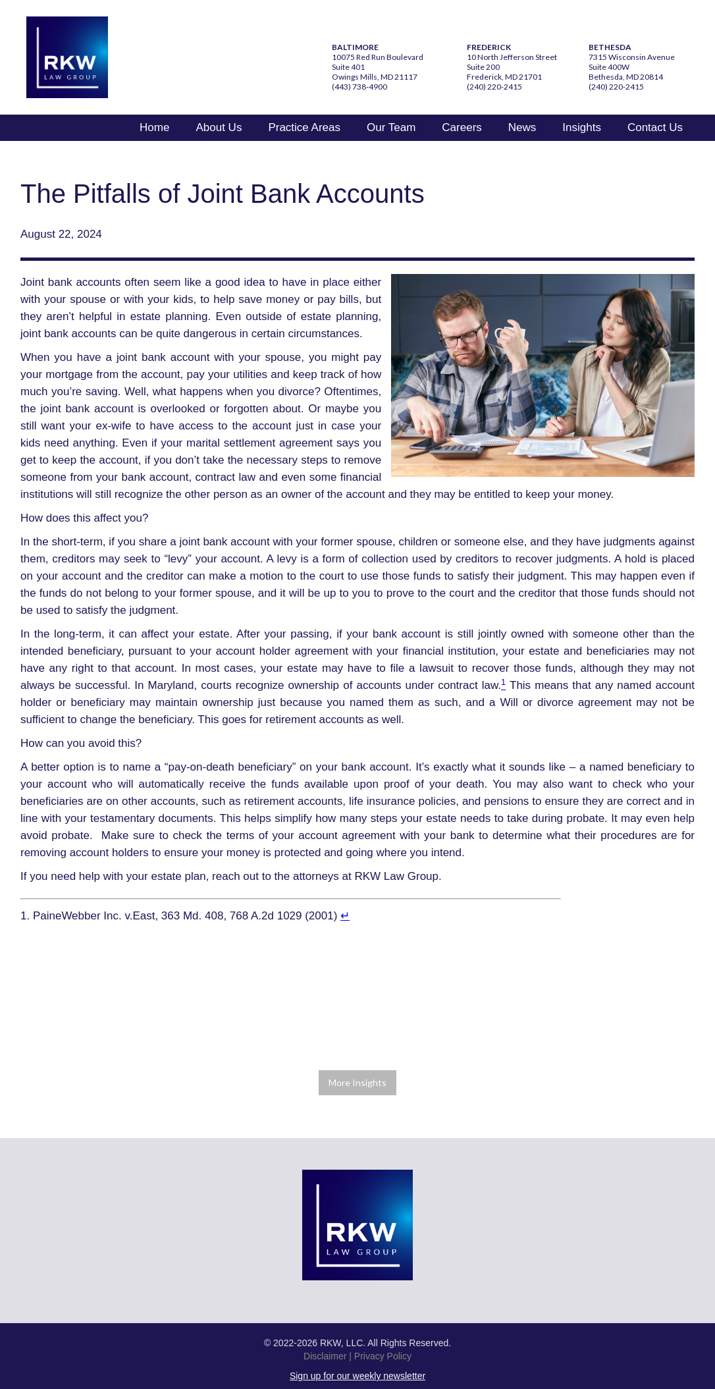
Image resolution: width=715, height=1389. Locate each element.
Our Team (391, 127)
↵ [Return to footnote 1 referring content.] (345, 916)
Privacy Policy (382, 1356)
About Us (219, 127)
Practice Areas (304, 127)
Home (154, 127)
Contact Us (655, 127)
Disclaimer (325, 1356)
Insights (581, 127)
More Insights (357, 1082)
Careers (461, 127)
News (522, 127)
